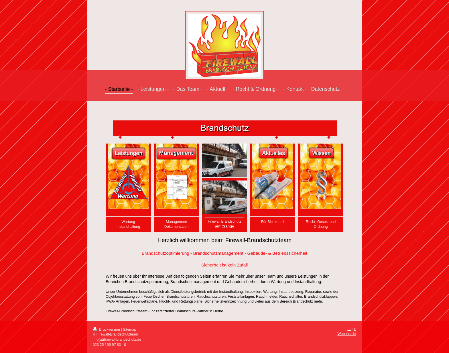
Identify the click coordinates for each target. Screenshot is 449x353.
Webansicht (346, 334)
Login (351, 329)
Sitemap (129, 329)
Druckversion (107, 329)
